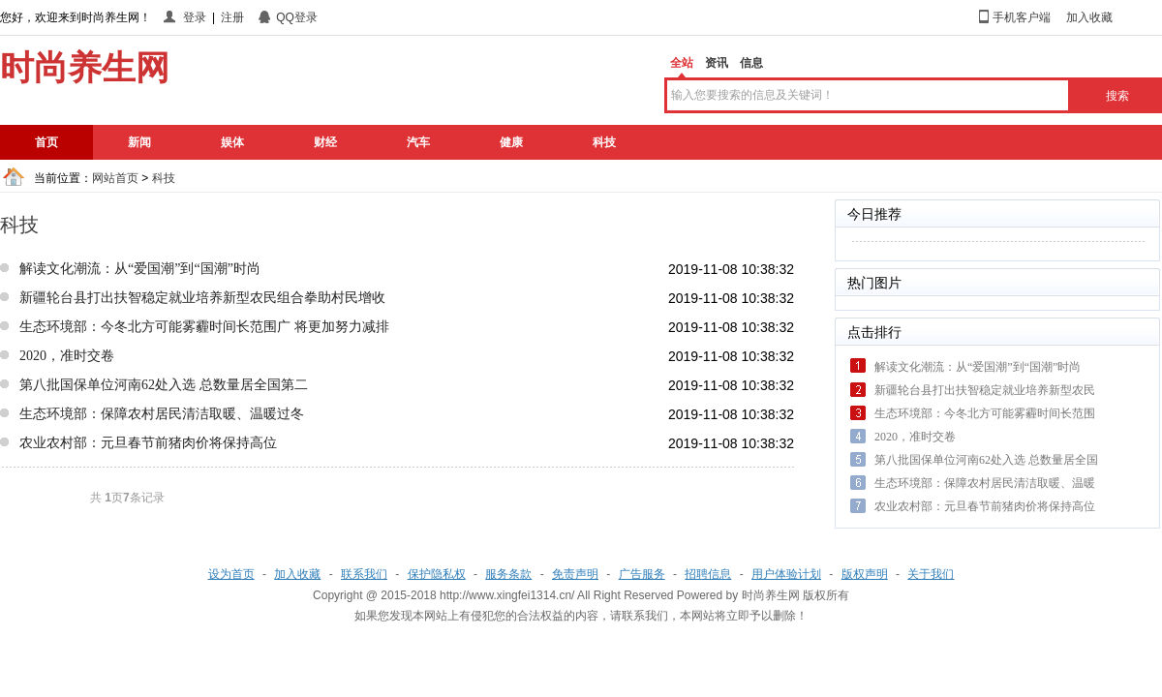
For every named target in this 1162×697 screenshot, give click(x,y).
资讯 (716, 63)
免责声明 (575, 574)
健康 (511, 142)
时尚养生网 (771, 595)
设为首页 (231, 574)
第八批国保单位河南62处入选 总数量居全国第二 (163, 385)
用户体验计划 (786, 574)
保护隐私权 (437, 574)
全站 (681, 63)
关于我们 (930, 574)
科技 (604, 142)
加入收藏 (1089, 17)
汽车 (418, 142)
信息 (751, 63)
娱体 (232, 142)
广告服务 (642, 574)
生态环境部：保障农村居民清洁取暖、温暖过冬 (161, 414)
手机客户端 (1022, 17)
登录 (194, 17)
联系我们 (364, 574)
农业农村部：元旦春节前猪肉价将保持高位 (148, 443)
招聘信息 (708, 574)
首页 (46, 142)
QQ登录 (297, 17)
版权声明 (864, 574)
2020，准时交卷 (66, 355)
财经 (325, 142)
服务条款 (508, 574)
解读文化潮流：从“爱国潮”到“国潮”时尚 (139, 268)
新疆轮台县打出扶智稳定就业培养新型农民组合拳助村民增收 (202, 297)
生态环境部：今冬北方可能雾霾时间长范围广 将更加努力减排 (204, 326)
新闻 (139, 142)
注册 (232, 17)
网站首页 (115, 178)
